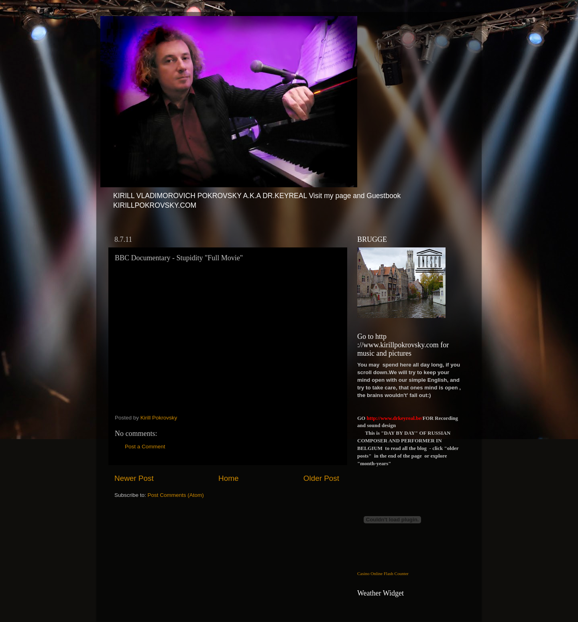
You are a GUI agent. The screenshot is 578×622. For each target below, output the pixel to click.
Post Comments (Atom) (176, 495)
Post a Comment (145, 447)
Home (228, 478)
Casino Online (370, 573)
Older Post (321, 478)
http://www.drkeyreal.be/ (394, 418)
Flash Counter (396, 573)
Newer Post (134, 478)
